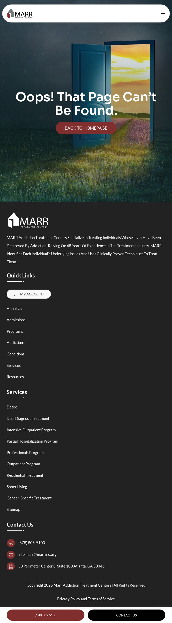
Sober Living (17, 486)
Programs (15, 331)
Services (14, 365)
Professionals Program (25, 452)
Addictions (15, 342)
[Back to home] (21, 13)
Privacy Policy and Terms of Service (86, 598)
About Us (14, 308)
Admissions (16, 319)
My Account (28, 294)
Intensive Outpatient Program (31, 430)
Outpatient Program (23, 463)
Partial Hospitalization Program (32, 441)
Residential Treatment (25, 475)
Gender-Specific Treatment (29, 498)
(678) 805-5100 (45, 615)
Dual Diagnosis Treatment (28, 418)
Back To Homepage (86, 128)
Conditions (15, 354)
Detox (12, 407)
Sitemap (13, 509)
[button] (163, 13)
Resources (15, 376)
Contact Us (126, 615)
